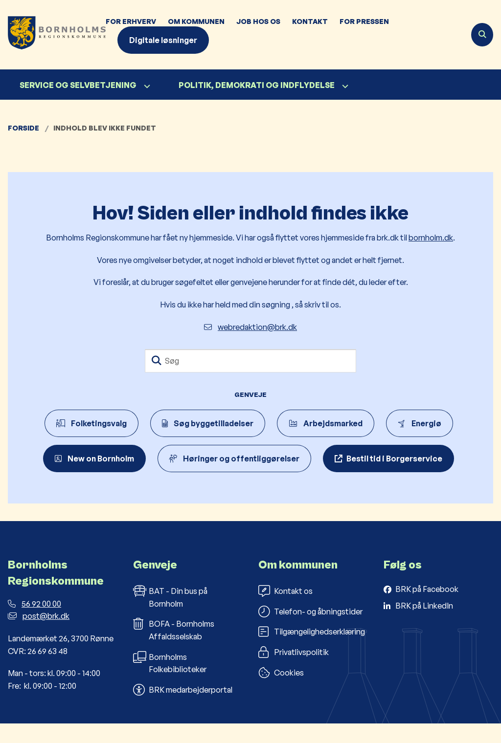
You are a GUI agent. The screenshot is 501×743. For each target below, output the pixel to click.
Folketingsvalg (91, 423)
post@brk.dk (38, 635)
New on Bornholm (94, 458)
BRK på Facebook (426, 608)
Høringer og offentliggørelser (234, 458)
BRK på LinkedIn (424, 625)
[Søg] (250, 360)
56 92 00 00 (34, 623)
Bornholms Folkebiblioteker (169, 682)
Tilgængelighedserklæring (311, 651)
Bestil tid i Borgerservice (394, 458)
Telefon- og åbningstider (310, 630)
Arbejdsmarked (326, 423)
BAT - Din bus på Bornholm (170, 616)
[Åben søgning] (482, 34)
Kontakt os (285, 610)
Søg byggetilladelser (207, 423)
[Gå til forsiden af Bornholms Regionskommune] (53, 34)
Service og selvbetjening (78, 85)
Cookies (281, 692)
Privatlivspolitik (293, 671)
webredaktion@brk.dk (250, 327)
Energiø (419, 423)
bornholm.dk (431, 237)
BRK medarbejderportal (182, 709)
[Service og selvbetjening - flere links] (146, 86)
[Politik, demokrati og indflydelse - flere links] (344, 86)
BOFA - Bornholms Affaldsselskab (173, 649)
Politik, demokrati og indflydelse (257, 85)
